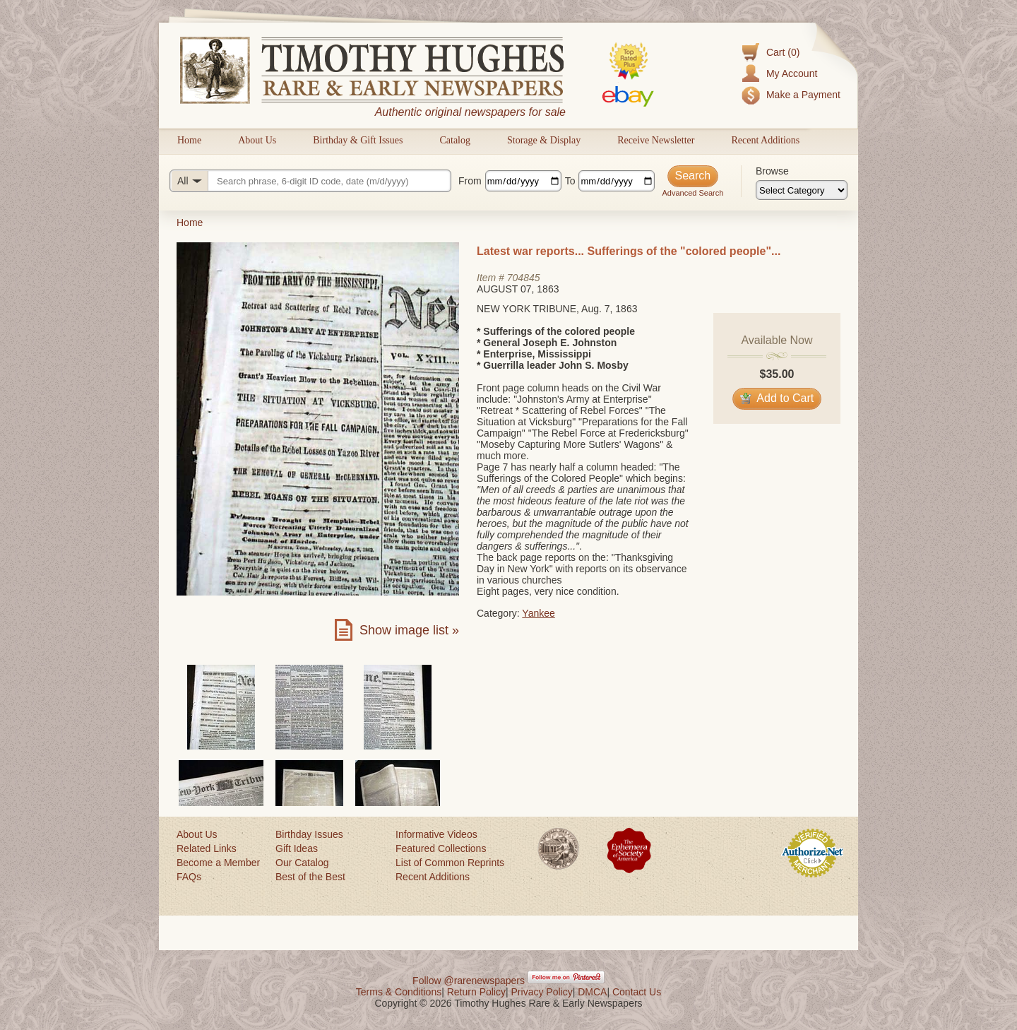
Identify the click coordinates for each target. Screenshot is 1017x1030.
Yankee (538, 613)
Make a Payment (803, 94)
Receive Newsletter (655, 140)
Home (189, 140)
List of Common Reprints (450, 862)
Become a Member (218, 862)
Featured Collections (441, 848)
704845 (523, 277)
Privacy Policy (542, 992)
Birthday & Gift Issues (358, 140)
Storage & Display (544, 140)
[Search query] (310, 181)
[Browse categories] (802, 190)
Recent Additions (765, 140)
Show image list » (409, 630)
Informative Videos (436, 834)
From (470, 181)
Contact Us (636, 992)
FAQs (189, 876)
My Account (791, 73)
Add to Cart (777, 398)
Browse (772, 171)
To (570, 181)
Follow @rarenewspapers (468, 980)
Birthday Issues (309, 834)
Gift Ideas (296, 848)
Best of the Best (310, 876)
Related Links (207, 848)
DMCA (592, 992)
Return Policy (476, 992)
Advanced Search (692, 193)
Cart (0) (782, 52)
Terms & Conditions (398, 992)
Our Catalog (301, 862)
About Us (257, 140)
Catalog (454, 140)
